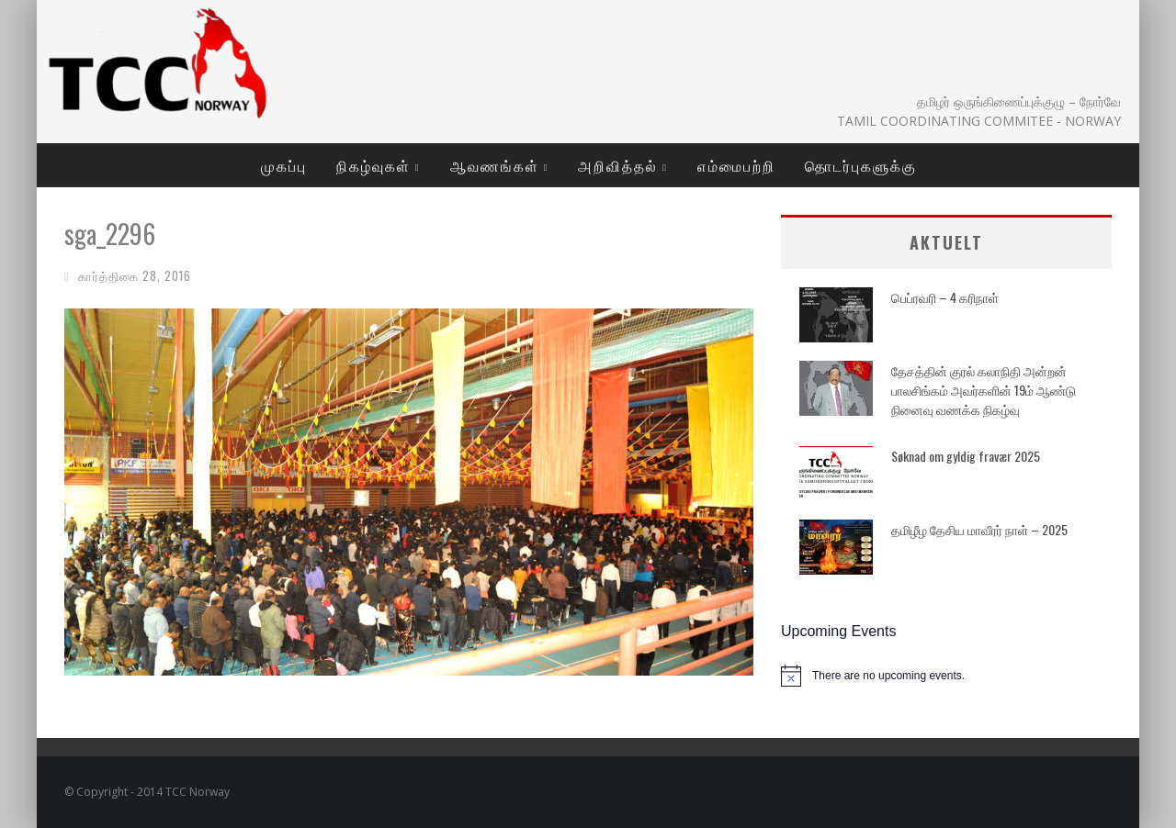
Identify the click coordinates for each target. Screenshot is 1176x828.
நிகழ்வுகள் (373, 165)
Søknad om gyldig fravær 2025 (965, 455)
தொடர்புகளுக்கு (861, 165)
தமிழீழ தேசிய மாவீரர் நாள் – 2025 (979, 529)
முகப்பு (284, 165)
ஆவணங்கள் (494, 165)
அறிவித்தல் (618, 165)
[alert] (946, 676)
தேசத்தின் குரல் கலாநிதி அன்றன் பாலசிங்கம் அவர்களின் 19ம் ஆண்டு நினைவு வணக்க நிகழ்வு (983, 390)
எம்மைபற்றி (736, 165)
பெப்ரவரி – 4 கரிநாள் (945, 297)
